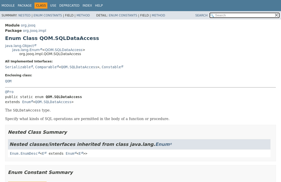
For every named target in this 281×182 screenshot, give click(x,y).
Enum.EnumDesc (24, 153)
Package (25, 5)
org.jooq (28, 25)
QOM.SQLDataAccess (63, 50)
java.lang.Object (19, 46)
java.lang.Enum (26, 50)
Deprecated (69, 5)
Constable (111, 67)
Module (8, 5)
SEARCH (201, 15)
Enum (26, 102)
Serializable (18, 67)
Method (83, 15)
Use (53, 5)
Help (99, 5)
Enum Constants (47, 15)
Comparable (46, 67)
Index (87, 5)
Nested (24, 15)
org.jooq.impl (34, 31)
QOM (8, 81)
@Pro (9, 92)
